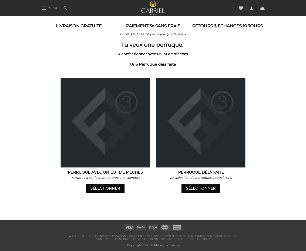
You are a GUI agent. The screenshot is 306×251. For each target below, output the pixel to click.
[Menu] (49, 8)
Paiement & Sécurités (146, 236)
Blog (154, 239)
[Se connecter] (251, 8)
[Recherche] (65, 8)
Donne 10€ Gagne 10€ (177, 239)
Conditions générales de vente (121, 239)
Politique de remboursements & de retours (201, 236)
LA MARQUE (76, 236)
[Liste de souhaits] (241, 8)
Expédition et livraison (107, 236)
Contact (204, 239)
